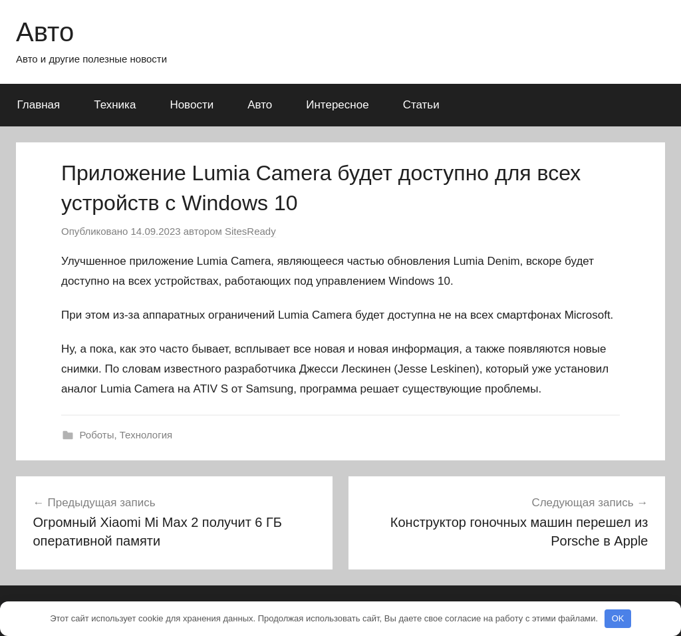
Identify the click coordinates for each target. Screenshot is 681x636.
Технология (146, 434)
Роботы (97, 434)
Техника (115, 104)
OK (618, 618)
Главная (39, 104)
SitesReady (250, 231)
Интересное (337, 104)
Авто (45, 32)
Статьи (421, 104)
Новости (191, 104)
